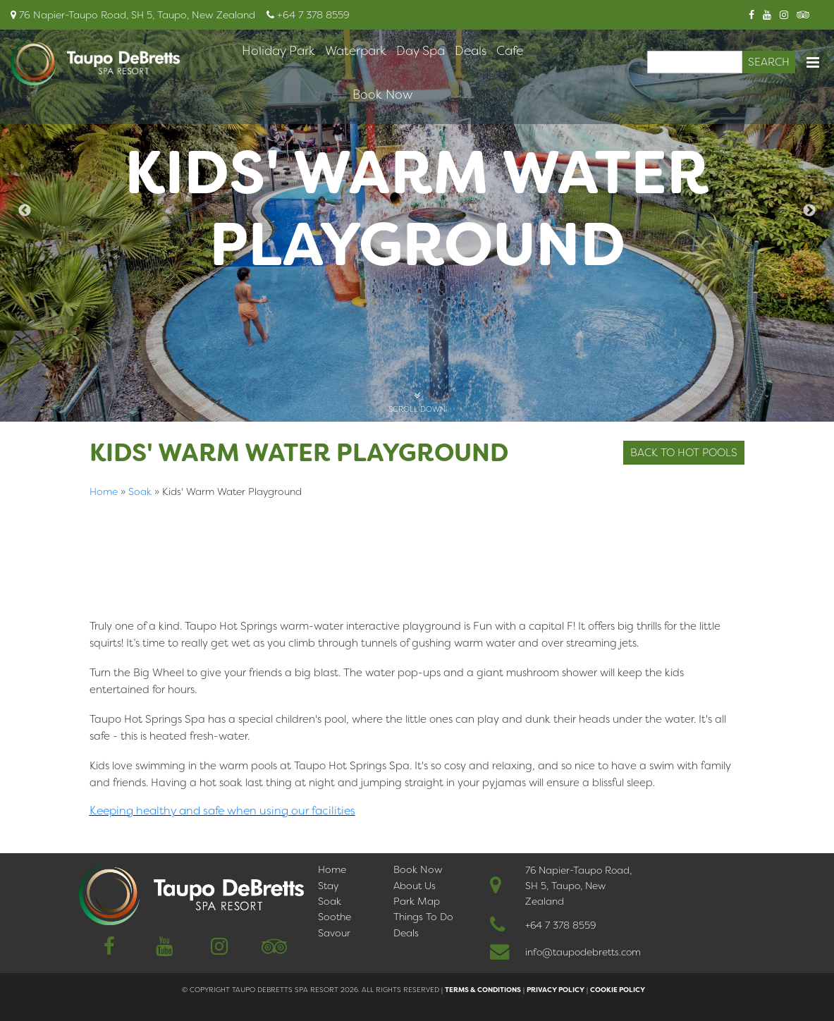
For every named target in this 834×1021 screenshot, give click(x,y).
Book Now (382, 95)
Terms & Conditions (483, 989)
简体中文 (114, 830)
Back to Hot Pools (683, 453)
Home (104, 491)
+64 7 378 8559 (560, 925)
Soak (140, 491)
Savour (334, 933)
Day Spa (420, 51)
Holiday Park (278, 51)
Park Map (416, 901)
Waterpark (355, 51)
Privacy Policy (555, 989)
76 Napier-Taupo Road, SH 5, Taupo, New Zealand (578, 885)
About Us (414, 885)
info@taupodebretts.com (583, 952)
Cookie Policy (617, 989)
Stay (328, 885)
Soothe (334, 916)
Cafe (509, 51)
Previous (25, 211)
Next (809, 211)
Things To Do (423, 916)
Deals (470, 51)
